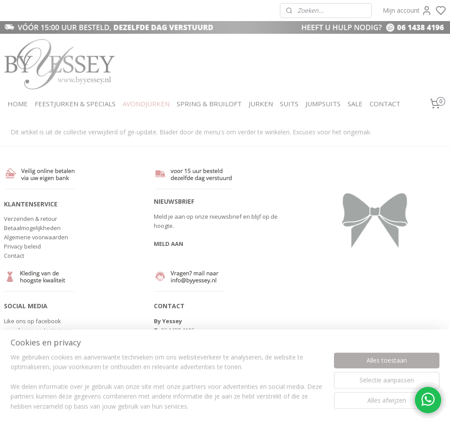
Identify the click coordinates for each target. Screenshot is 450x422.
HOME (17, 103)
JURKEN (261, 103)
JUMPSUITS (323, 103)
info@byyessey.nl (184, 339)
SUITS (289, 103)
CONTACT (385, 103)
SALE (355, 103)
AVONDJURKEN (146, 103)
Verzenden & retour (30, 219)
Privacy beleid (22, 246)
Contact (14, 256)
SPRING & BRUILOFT (209, 103)
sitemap (249, 406)
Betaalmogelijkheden (32, 228)
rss (268, 406)
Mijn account (407, 10)
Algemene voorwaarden (36, 237)
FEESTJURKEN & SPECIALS (75, 103)
